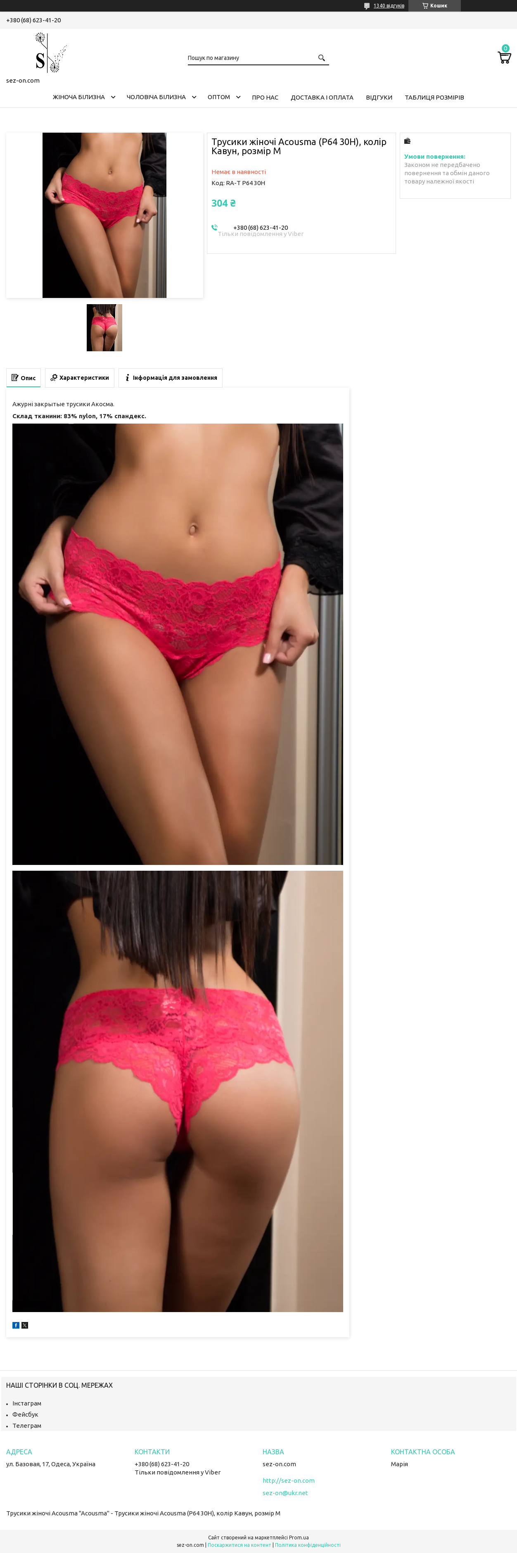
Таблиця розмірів (434, 97)
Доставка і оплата (322, 97)
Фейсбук (25, 1414)
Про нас (265, 97)
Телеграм (26, 1425)
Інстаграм (26, 1403)
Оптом (219, 96)
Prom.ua (299, 1537)
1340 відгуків (389, 5)
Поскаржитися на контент (239, 1545)
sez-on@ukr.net (285, 1492)
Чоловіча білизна (156, 96)
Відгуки (379, 97)
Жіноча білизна (79, 96)
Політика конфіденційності (308, 1545)
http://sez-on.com (289, 1480)
